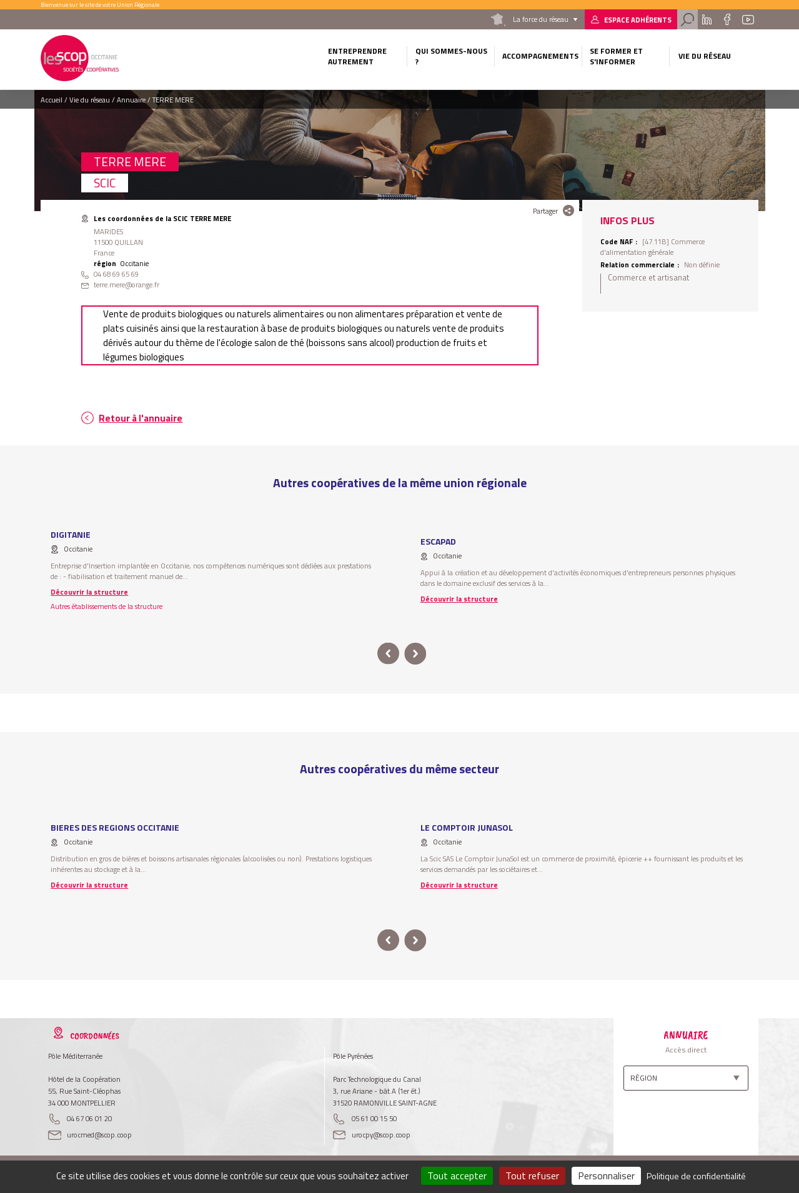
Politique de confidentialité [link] (696, 1175)
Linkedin (707, 19)
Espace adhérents (638, 19)
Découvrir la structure (89, 592)
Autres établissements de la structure (106, 606)
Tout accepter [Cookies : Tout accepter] (457, 1175)
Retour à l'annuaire (140, 418)
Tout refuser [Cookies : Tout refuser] (532, 1175)
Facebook (727, 19)
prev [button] (388, 653)
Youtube (748, 19)
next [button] (415, 653)
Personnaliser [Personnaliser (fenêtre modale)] (606, 1175)
